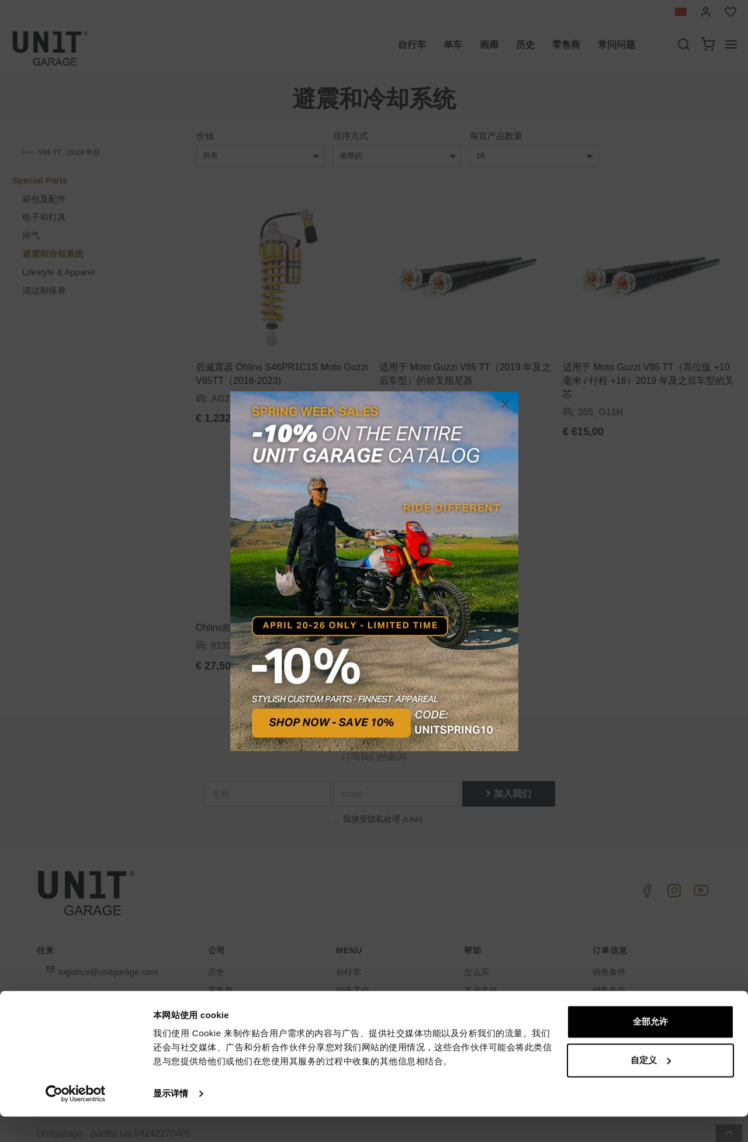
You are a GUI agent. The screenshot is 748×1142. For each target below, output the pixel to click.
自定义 (651, 1085)
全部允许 (650, 1047)
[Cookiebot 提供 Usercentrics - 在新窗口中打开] (76, 1119)
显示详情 (170, 1119)
